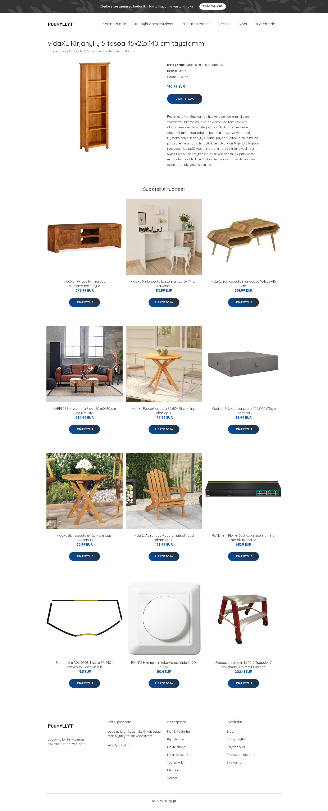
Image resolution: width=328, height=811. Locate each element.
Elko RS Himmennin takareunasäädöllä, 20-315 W (164, 667)
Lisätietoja (185, 101)
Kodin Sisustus (114, 25)
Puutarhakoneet (196, 25)
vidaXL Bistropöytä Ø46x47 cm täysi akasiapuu (84, 540)
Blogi (242, 25)
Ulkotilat (173, 773)
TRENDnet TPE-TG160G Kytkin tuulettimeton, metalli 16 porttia (243, 540)
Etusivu (53, 54)
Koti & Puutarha (178, 734)
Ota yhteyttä (236, 742)
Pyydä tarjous (213, 6)
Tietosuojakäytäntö (241, 758)
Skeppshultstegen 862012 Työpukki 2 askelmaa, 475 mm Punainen (243, 667)
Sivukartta (234, 765)
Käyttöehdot (236, 750)
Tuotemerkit (265, 25)
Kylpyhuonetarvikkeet (154, 25)
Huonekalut (216, 68)
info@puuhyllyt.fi (119, 748)
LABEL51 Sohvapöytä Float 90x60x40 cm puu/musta (84, 413)
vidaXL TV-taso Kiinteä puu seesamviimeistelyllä (84, 286)
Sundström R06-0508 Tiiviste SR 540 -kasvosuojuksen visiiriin (84, 667)
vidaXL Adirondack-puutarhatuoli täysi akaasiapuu (164, 540)
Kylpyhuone (175, 742)
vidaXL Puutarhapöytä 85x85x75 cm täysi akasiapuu (164, 413)
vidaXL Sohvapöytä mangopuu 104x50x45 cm (243, 286)
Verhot (224, 25)
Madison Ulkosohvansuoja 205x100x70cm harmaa (243, 413)
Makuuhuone (176, 750)
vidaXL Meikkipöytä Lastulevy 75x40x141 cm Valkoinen (164, 286)
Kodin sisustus (196, 68)
